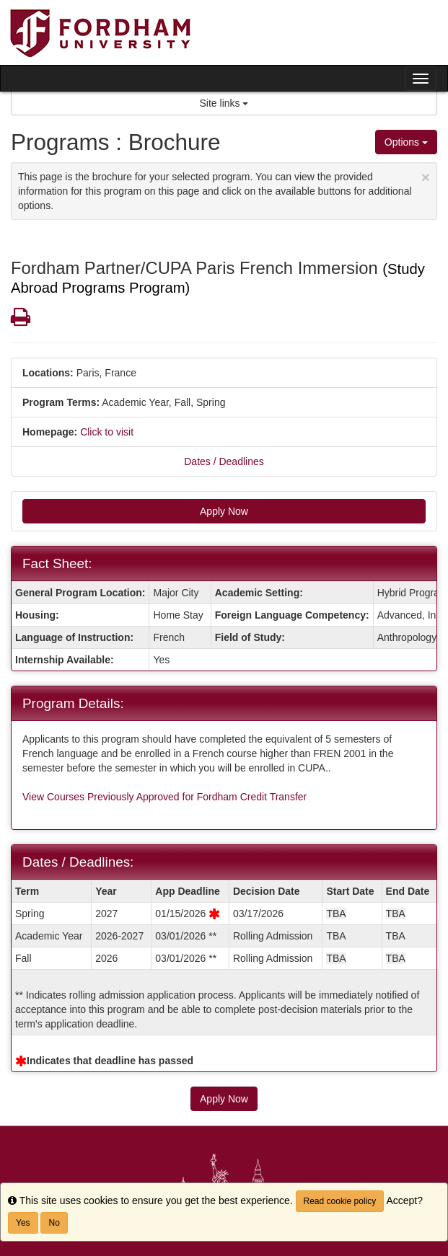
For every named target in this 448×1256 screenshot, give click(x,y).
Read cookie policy (340, 1201)
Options (406, 142)
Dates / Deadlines (224, 461)
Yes (23, 1223)
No (53, 1223)
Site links (224, 103)
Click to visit (106, 432)
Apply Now (224, 511)
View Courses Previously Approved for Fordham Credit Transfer (164, 796)
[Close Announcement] (425, 177)
